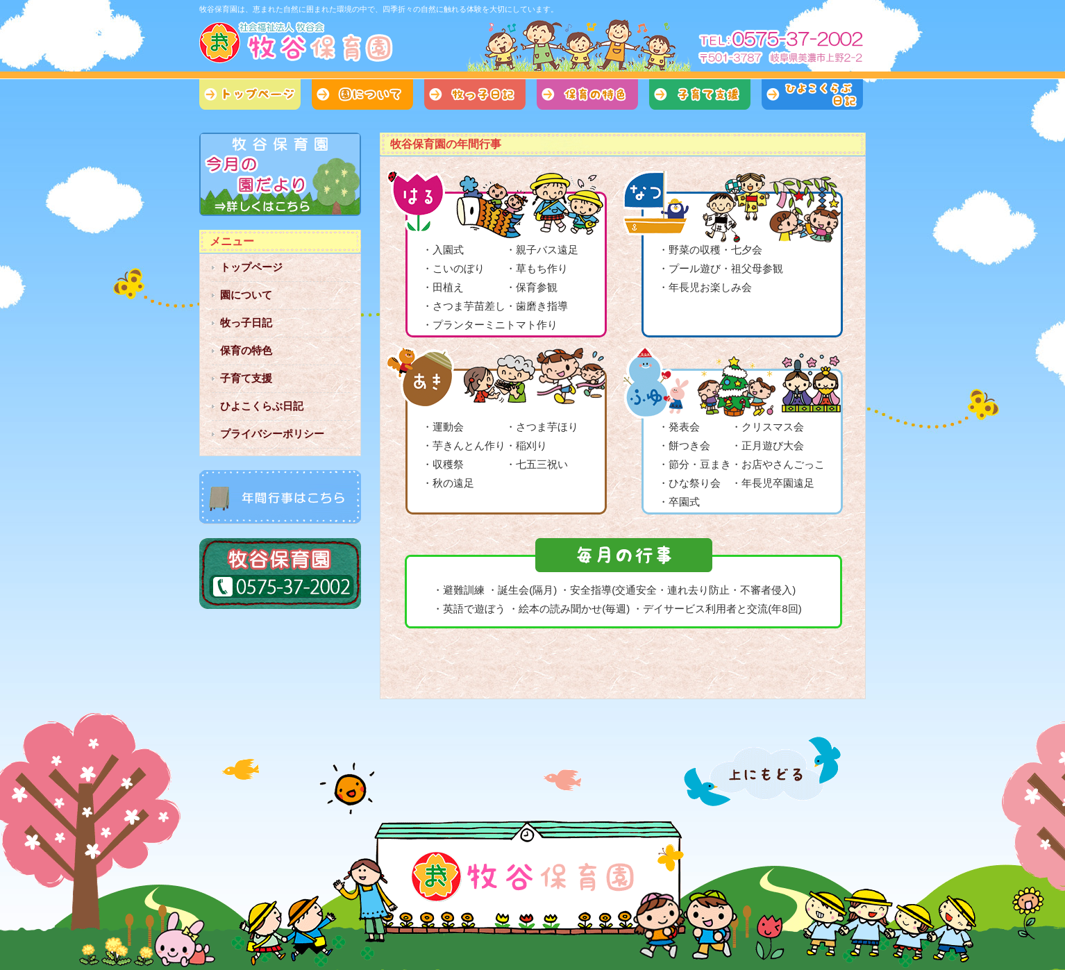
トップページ (250, 94)
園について (362, 94)
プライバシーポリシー (272, 434)
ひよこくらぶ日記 (812, 94)
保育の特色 (587, 94)
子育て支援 (699, 94)
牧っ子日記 (475, 94)
